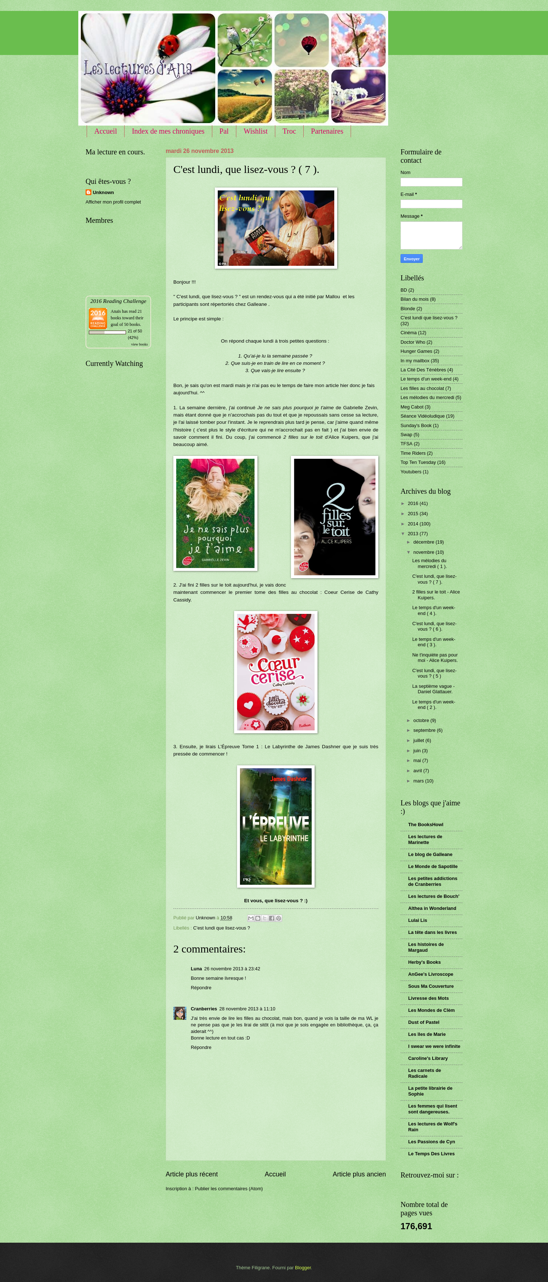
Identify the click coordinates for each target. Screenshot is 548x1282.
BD (404, 290)
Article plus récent (192, 1174)
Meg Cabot (412, 407)
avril (418, 770)
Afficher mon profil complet (113, 202)
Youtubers (411, 471)
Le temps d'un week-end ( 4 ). (433, 610)
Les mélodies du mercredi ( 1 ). (429, 563)
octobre (421, 720)
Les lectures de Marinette (425, 839)
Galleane (257, 304)
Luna (196, 968)
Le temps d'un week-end (426, 379)
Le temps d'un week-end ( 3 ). (433, 641)
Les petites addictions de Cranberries (432, 881)
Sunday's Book (416, 425)
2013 (413, 533)
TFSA (407, 443)
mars (419, 781)
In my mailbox (415, 360)
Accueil (105, 131)
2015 (413, 513)
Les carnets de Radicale (424, 1073)
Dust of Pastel (423, 1022)
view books (139, 344)
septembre (425, 730)
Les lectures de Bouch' (433, 896)
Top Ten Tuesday (418, 462)
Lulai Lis (417, 920)
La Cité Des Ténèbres (423, 369)
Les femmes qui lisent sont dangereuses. (432, 1109)
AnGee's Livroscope (430, 974)
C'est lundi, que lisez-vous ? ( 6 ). (434, 626)
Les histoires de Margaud (426, 947)
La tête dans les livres (432, 932)
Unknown (103, 192)
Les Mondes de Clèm (431, 1010)
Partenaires (327, 131)
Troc (289, 131)
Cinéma (409, 332)
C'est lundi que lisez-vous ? (221, 928)
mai (417, 760)
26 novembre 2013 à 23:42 (232, 968)
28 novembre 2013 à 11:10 (247, 1008)
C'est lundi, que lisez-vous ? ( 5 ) (434, 673)
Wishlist (256, 131)
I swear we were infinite (434, 1046)
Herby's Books (424, 962)
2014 (413, 523)
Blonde (408, 308)
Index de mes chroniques (168, 131)
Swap (406, 434)
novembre (424, 552)
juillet (419, 740)
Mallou (334, 296)
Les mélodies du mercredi (427, 397)
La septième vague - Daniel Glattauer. (433, 688)
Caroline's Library (428, 1058)
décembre (424, 542)
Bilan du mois (415, 299)
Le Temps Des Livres (431, 1153)
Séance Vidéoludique (423, 416)
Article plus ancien (359, 1174)
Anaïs (116, 311)
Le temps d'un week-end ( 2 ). (433, 704)
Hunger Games (416, 351)
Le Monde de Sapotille (433, 866)
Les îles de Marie (427, 1034)
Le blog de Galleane (430, 854)
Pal (224, 131)
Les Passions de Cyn (431, 1141)
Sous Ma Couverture (431, 986)
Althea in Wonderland (432, 908)
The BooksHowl (425, 824)
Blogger (303, 1267)
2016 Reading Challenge (118, 301)
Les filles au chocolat (422, 388)
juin (417, 750)
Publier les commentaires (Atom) (229, 1188)
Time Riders (413, 453)
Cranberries (204, 1008)
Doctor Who (413, 342)
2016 (413, 503)
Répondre (201, 987)
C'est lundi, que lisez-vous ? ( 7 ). (434, 578)
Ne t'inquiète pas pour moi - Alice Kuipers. (435, 657)
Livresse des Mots (428, 998)
